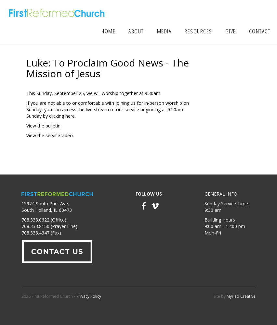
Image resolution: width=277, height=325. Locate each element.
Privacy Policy (88, 296)
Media (164, 31)
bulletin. (53, 126)
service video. (60, 135)
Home (108, 31)
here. (70, 116)
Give (230, 31)
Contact (260, 31)
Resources (198, 31)
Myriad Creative (241, 296)
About (136, 31)
